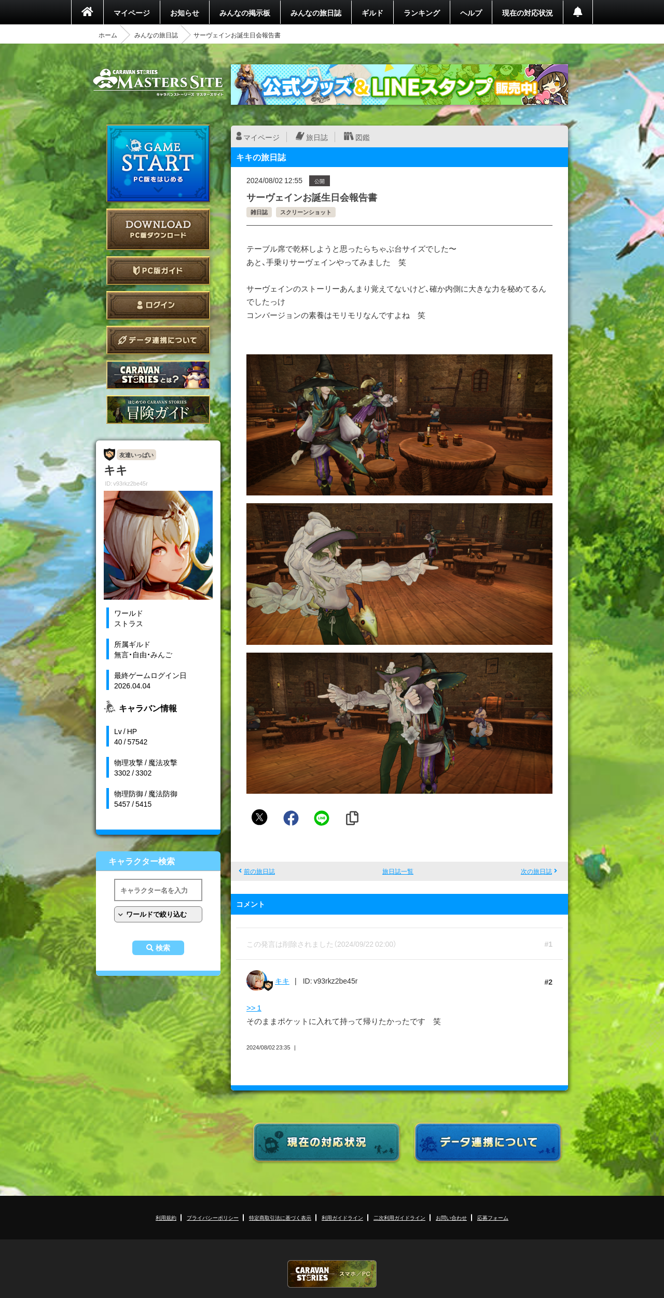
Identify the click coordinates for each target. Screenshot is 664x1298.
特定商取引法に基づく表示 (280, 1217)
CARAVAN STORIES (332, 1274)
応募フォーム (492, 1217)
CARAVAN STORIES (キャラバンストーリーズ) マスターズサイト (158, 82)
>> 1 (253, 1007)
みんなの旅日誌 (315, 12)
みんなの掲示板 (244, 12)
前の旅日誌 (259, 871)
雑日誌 (259, 212)
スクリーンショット (305, 212)
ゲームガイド (158, 409)
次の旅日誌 (536, 871)
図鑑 (362, 137)
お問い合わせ (451, 1217)
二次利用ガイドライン (399, 1217)
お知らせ (184, 12)
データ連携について (158, 340)
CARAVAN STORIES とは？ (158, 375)
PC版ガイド (158, 270)
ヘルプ (471, 12)
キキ (282, 980)
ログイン (158, 305)
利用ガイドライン (342, 1217)
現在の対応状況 (527, 12)
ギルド (372, 12)
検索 (163, 947)
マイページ (132, 12)
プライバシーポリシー (213, 1217)
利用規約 (166, 1217)
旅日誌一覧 (397, 871)
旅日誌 (317, 137)
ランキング (422, 12)
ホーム (108, 34)
